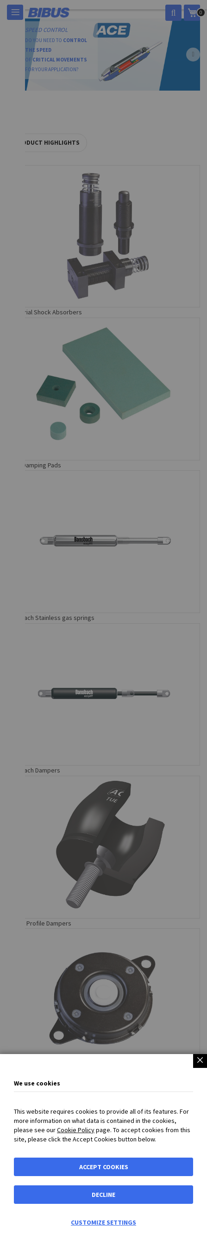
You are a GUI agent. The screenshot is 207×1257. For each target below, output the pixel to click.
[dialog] (103, 628)
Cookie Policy (75, 1130)
